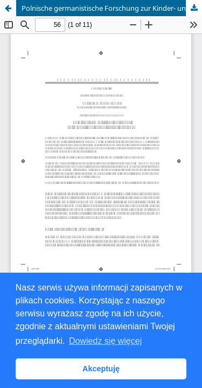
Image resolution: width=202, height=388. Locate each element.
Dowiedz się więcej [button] (105, 340)
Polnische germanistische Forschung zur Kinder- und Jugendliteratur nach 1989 (112, 8)
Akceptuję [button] (101, 368)
